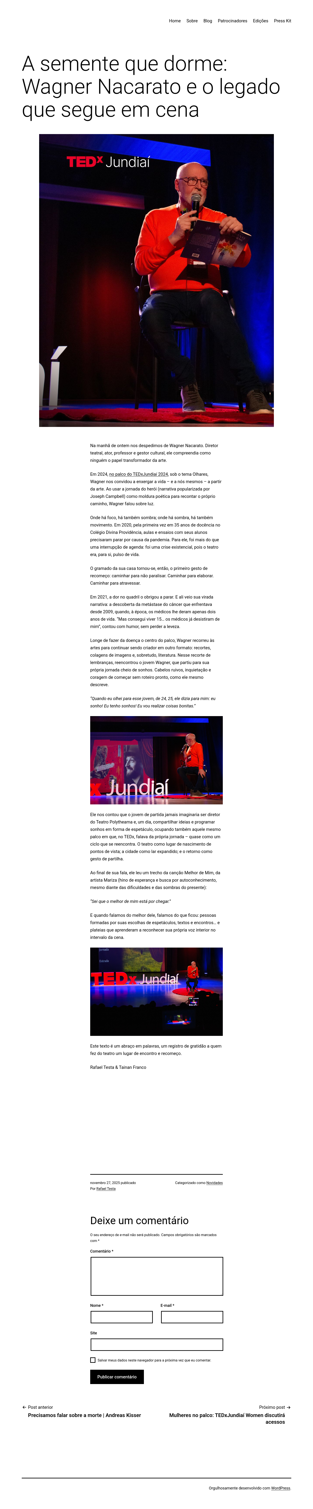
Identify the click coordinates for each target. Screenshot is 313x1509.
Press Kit (282, 20)
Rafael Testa (106, 1189)
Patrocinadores (232, 20)
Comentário (101, 1251)
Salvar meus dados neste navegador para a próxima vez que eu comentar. (154, 1360)
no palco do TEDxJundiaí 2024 (138, 474)
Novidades (214, 1183)
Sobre (192, 20)
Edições (260, 20)
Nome (96, 1305)
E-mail (167, 1305)
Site (93, 1333)
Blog (207, 20)
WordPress (280, 1488)
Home (175, 20)
